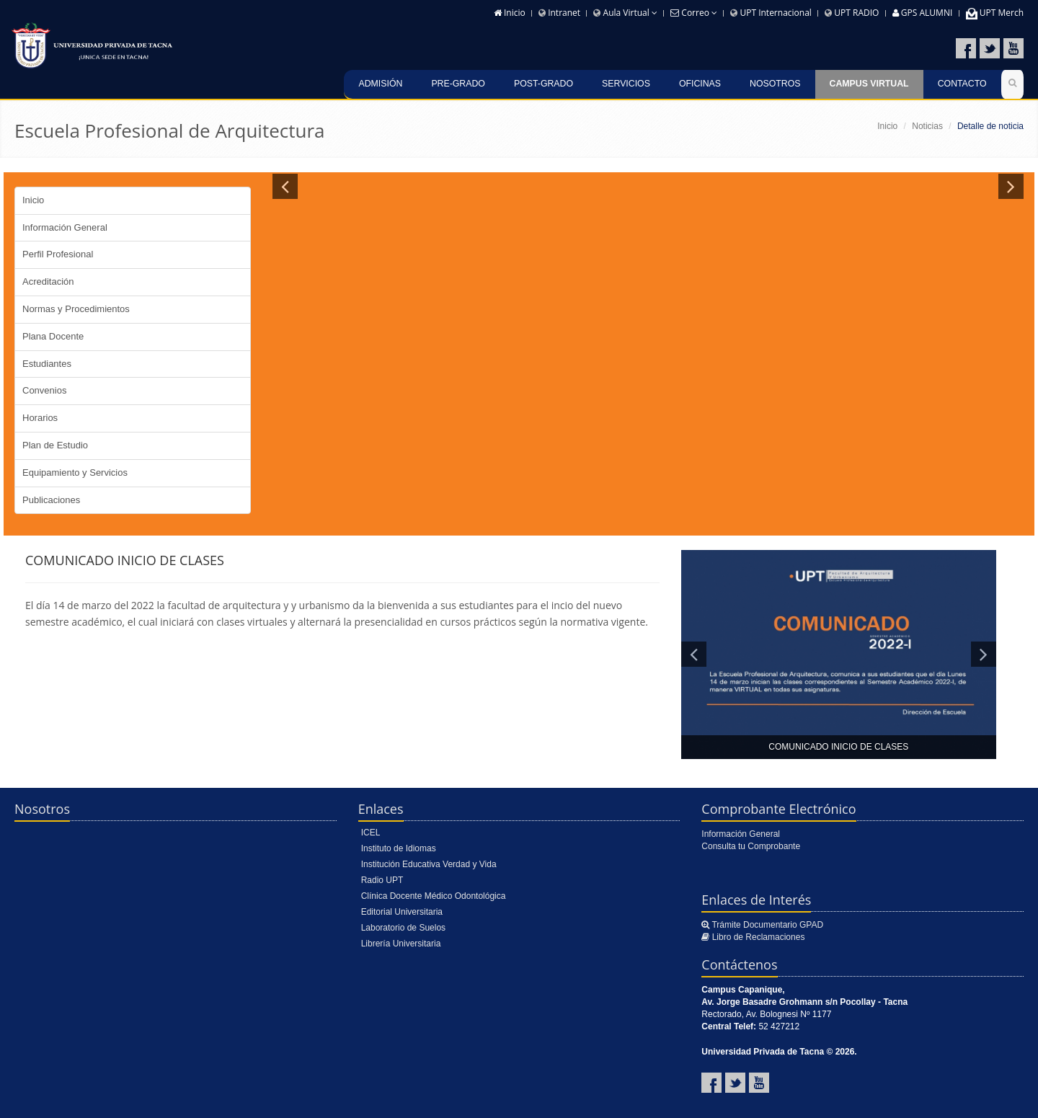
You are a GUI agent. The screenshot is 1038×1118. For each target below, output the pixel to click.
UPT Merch (995, 12)
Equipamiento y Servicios (75, 472)
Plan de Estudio (55, 445)
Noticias (927, 126)
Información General (64, 227)
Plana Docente (53, 336)
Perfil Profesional (57, 254)
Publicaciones (51, 499)
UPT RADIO (852, 12)
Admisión (380, 84)
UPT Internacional (771, 12)
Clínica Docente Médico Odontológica (433, 896)
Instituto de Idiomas (398, 848)
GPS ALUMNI (922, 12)
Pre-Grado (458, 84)
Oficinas (700, 84)
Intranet (559, 12)
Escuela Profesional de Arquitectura (169, 130)
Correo (693, 12)
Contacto (962, 84)
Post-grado (543, 84)
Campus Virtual (869, 84)
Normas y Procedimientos (76, 308)
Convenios (44, 390)
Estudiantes (46, 363)
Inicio (509, 12)
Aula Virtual (625, 12)
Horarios (40, 417)
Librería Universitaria (401, 944)
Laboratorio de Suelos (403, 928)
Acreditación (48, 281)
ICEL (371, 833)
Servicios (626, 84)
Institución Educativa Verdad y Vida (429, 864)
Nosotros (775, 84)
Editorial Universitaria (402, 912)
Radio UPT (382, 880)
